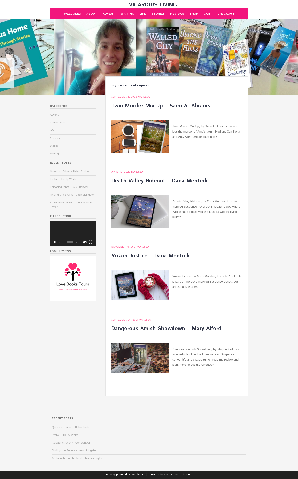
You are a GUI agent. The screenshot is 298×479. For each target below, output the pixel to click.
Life (143, 14)
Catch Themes (182, 475)
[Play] (55, 242)
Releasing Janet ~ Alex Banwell (69, 187)
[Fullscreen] (91, 242)
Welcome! (72, 14)
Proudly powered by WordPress (125, 475)
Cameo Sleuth (58, 123)
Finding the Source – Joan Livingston (72, 195)
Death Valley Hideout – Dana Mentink (159, 181)
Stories (158, 14)
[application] (73, 233)
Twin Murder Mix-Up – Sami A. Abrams (160, 106)
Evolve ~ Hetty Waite (63, 179)
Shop (194, 14)
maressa (144, 97)
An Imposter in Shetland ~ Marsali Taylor (77, 458)
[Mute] (85, 242)
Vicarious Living (153, 5)
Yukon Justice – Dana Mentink (150, 256)
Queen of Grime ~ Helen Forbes (69, 171)
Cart (208, 14)
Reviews (177, 14)
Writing (127, 14)
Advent (109, 14)
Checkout (226, 14)
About (91, 14)
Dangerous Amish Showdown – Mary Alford (166, 329)
